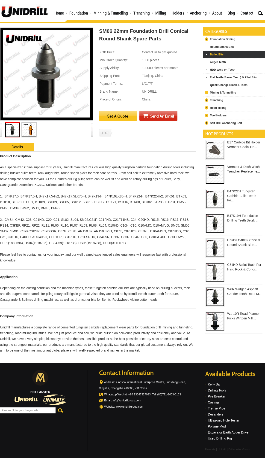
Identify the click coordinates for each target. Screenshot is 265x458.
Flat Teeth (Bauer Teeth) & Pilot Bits (233, 77)
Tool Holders (218, 115)
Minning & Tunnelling (111, 13)
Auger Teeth (218, 62)
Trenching (141, 13)
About (217, 13)
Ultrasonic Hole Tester (223, 420)
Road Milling (218, 107)
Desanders (216, 414)
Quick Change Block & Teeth (228, 85)
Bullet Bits (217, 54)
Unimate (210, 449)
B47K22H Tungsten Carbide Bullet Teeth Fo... (241, 195)
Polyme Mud (217, 426)
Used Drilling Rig (220, 438)
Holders (178, 13)
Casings (214, 402)
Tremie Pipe (216, 408)
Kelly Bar (214, 384)
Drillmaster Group (239, 449)
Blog (231, 13)
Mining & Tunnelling (223, 92)
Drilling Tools (217, 390)
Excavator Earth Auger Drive (228, 432)
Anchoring (198, 13)
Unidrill (222, 449)
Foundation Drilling (222, 39)
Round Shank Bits (222, 47)
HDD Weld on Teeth (222, 69)
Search (260, 13)
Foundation (78, 13)
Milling (160, 13)
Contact (247, 13)
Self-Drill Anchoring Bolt (226, 123)
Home (59, 13)
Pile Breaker (216, 396)
